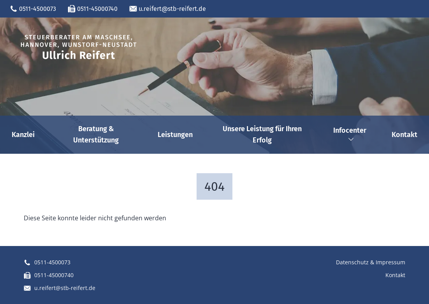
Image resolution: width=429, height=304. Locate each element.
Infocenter (349, 134)
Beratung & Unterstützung (96, 134)
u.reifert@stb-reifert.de (167, 9)
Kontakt (404, 134)
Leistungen (175, 134)
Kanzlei (23, 134)
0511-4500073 (33, 9)
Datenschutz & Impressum (370, 262)
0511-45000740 (93, 9)
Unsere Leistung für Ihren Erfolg (262, 134)
